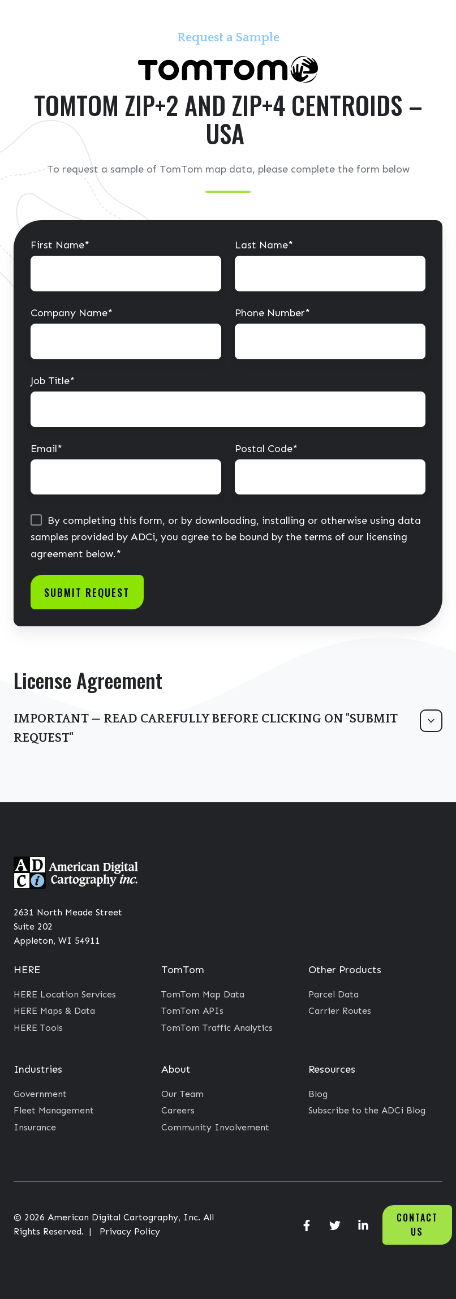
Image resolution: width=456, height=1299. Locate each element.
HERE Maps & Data (54, 1010)
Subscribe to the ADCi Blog (366, 1110)
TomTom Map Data (202, 994)
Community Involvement (215, 1127)
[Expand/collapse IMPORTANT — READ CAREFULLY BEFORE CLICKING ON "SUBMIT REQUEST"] (431, 720)
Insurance (35, 1127)
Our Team (182, 1094)
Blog (318, 1094)
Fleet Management (54, 1110)
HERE (27, 970)
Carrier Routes (339, 1010)
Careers (178, 1110)
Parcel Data (333, 994)
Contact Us (417, 1224)
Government (40, 1094)
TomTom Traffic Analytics (217, 1027)
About (176, 1069)
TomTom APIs (192, 1010)
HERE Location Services (65, 994)
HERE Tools (38, 1027)
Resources (331, 1069)
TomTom (182, 970)
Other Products (344, 970)
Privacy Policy (130, 1231)
